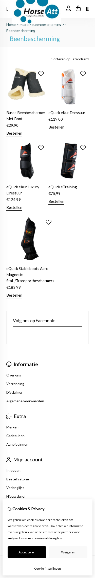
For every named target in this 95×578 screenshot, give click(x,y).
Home (11, 24)
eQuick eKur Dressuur (66, 112)
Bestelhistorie (17, 479)
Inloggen (13, 470)
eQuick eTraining (62, 187)
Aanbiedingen (17, 444)
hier (60, 538)
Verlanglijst (15, 487)
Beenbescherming (46, 24)
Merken (12, 427)
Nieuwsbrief (16, 496)
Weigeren (68, 552)
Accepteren (26, 552)
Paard (24, 24)
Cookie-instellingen (47, 568)
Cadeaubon (15, 436)
